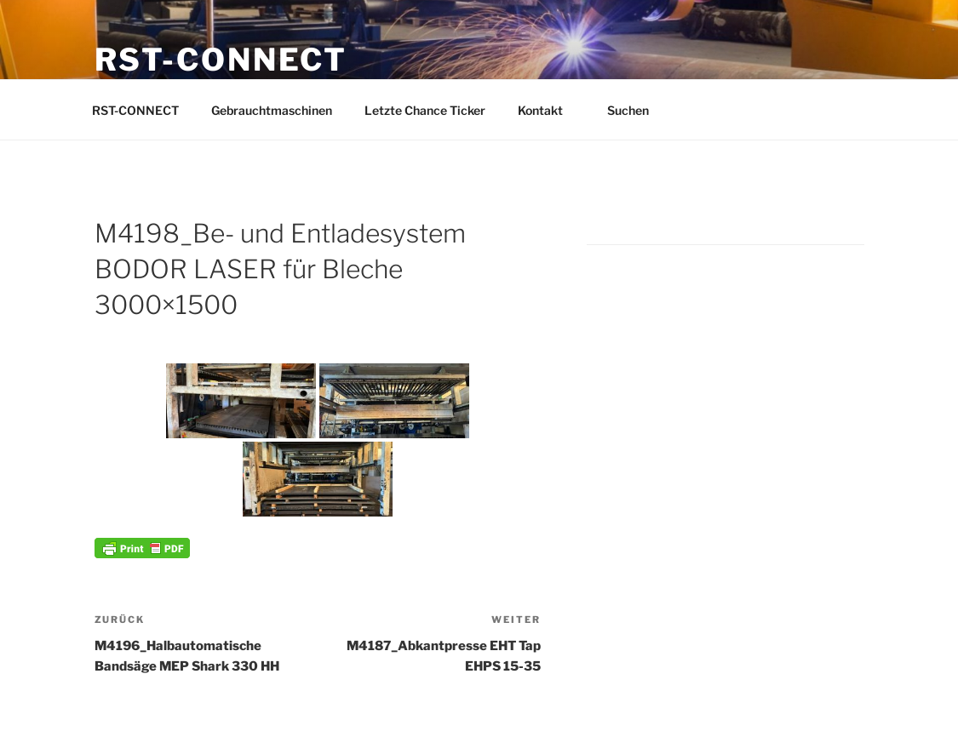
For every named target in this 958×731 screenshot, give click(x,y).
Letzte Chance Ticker (424, 110)
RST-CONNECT (221, 59)
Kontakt (548, 110)
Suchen (636, 110)
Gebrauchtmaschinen (271, 110)
